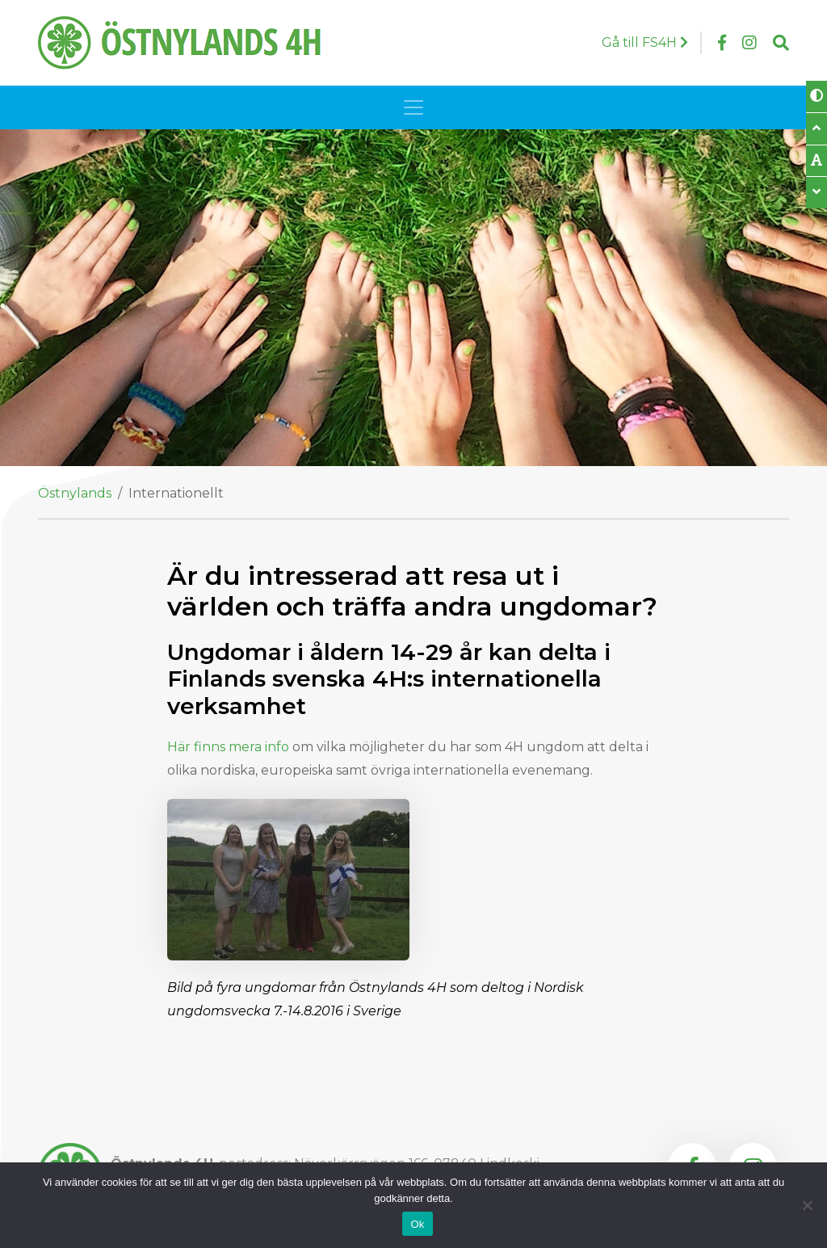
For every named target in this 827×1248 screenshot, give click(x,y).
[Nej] (807, 1205)
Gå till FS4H (645, 42)
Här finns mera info (228, 746)
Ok (417, 1224)
